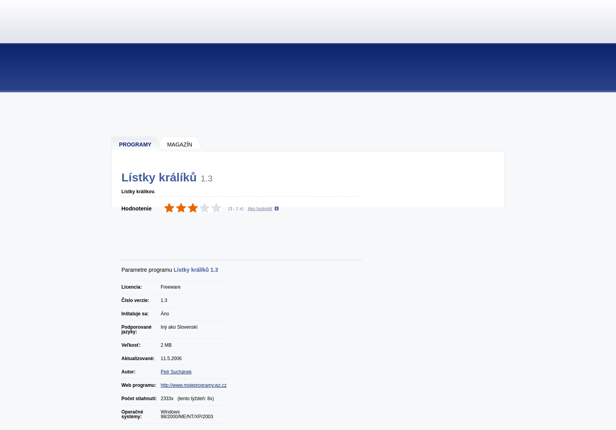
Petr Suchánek (176, 372)
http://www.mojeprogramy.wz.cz (194, 385)
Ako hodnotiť (260, 208)
